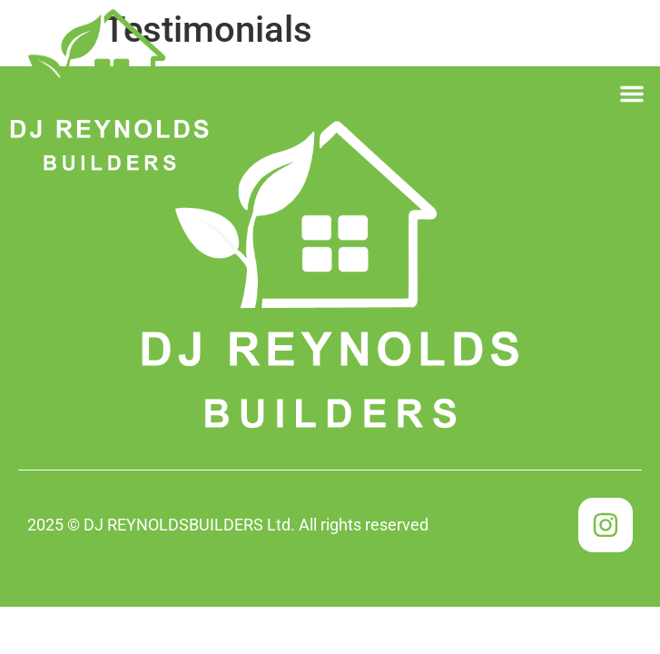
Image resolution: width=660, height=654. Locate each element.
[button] (632, 93)
